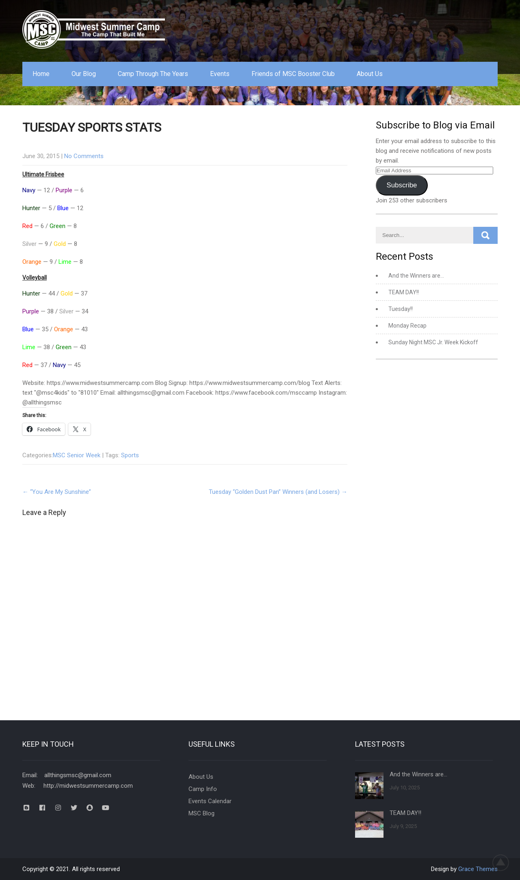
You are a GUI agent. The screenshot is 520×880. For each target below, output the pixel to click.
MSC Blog (201, 813)
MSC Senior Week (76, 455)
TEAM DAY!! (403, 292)
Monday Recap (407, 325)
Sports (130, 455)
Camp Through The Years (153, 74)
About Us (370, 74)
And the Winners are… (416, 275)
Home (41, 74)
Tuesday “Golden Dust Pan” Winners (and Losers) (278, 491)
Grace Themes (478, 869)
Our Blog (84, 74)
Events (220, 74)
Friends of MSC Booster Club (293, 74)
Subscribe (401, 185)
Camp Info (202, 789)
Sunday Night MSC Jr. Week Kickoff (433, 342)
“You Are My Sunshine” (56, 491)
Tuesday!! (400, 309)
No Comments (84, 156)
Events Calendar (210, 801)
